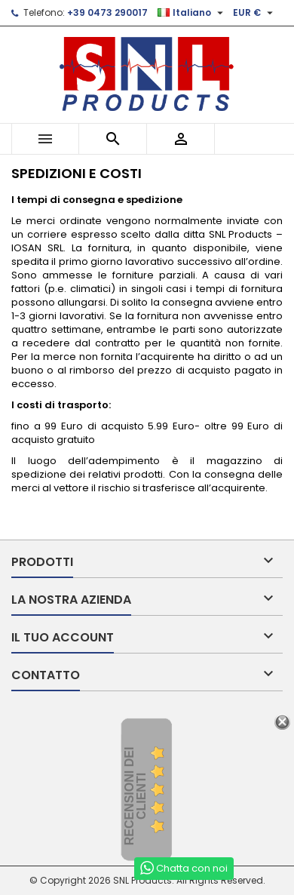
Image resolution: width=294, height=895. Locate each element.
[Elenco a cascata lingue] (192, 13)
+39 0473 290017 (107, 12)
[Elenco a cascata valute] (255, 13)
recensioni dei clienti (135, 795)
